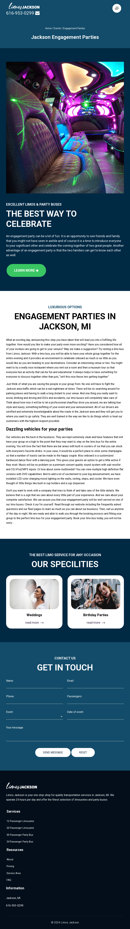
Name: (10, 680)
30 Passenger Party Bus (20, 834)
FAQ (9, 879)
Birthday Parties (95, 615)
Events (57, 28)
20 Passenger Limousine (20, 827)
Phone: (10, 696)
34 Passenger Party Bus (20, 841)
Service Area (14, 873)
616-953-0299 (20, 13)
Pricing (10, 866)
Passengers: (74, 696)
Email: (70, 680)
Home (48, 28)
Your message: (15, 727)
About (10, 859)
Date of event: (75, 712)
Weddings (34, 615)
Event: (9, 712)
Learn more (26, 270)
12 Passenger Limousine (20, 821)
